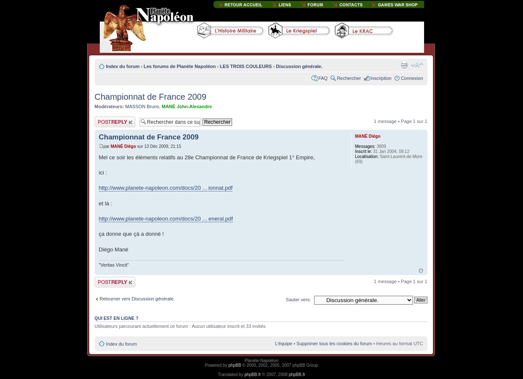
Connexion (412, 78)
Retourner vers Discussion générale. (137, 298)
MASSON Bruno (142, 106)
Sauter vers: (298, 299)
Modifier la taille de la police (417, 64)
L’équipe (283, 343)
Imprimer (404, 64)
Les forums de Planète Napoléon (180, 66)
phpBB (234, 365)
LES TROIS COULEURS (246, 66)
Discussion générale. (299, 66)
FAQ (323, 78)
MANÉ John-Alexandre (187, 106)
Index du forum (123, 66)
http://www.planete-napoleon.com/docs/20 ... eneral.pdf (166, 218)
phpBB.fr (252, 374)
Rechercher (349, 78)
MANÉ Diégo (123, 146)
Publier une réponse (115, 122)
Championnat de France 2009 (151, 96)
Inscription (381, 78)
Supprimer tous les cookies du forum (334, 343)
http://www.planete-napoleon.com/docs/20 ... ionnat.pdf (166, 188)
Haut (421, 270)
